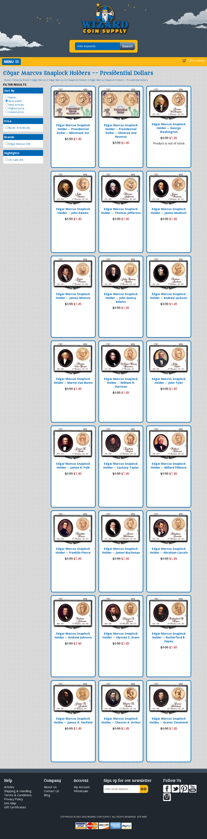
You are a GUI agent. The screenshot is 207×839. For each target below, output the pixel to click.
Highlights (11, 153)
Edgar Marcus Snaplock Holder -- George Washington (169, 128)
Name (10, 97)
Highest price (14, 108)
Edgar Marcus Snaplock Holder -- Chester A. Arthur (120, 720)
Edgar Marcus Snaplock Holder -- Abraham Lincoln (169, 550)
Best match (13, 101)
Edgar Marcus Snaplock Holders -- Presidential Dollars (119, 79)
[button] (11, 61)
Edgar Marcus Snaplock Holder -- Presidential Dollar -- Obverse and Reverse (121, 131)
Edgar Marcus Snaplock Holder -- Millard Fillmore (169, 465)
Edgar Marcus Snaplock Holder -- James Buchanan (121, 550)
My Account (82, 787)
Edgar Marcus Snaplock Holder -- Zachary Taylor (121, 465)
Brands (9, 137)
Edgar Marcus (39, 79)
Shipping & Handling (18, 791)
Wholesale (81, 791)
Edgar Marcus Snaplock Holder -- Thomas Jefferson (121, 211)
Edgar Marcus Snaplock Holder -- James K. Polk (73, 465)
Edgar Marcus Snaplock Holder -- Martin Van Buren (73, 381)
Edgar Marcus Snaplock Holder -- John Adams (73, 211)
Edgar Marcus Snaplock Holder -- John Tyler (169, 381)
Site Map (10, 803)
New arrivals (14, 104)
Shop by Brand (21, 79)
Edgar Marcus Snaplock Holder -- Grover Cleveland (169, 720)
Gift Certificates (15, 807)
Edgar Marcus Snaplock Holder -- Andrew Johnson (73, 635)
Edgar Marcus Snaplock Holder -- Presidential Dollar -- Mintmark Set (73, 129)
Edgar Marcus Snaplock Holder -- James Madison (169, 211)
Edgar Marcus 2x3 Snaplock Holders (68, 79)
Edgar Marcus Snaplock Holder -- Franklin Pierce (73, 550)
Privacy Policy (13, 799)
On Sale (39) (14, 160)
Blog (47, 795)
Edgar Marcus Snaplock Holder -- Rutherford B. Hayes (169, 637)
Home (7, 79)
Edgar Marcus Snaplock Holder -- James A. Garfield (73, 720)
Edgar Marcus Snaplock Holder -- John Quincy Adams (121, 298)
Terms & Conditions (18, 795)
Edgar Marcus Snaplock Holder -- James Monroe (73, 296)
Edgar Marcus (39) (17, 144)
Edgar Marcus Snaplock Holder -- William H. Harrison (121, 382)
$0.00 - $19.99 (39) (17, 128)
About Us (50, 787)
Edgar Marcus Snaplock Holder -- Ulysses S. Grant (120, 635)
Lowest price (14, 112)
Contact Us (51, 791)
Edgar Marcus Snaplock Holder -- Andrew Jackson (168, 296)
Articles (9, 787)
